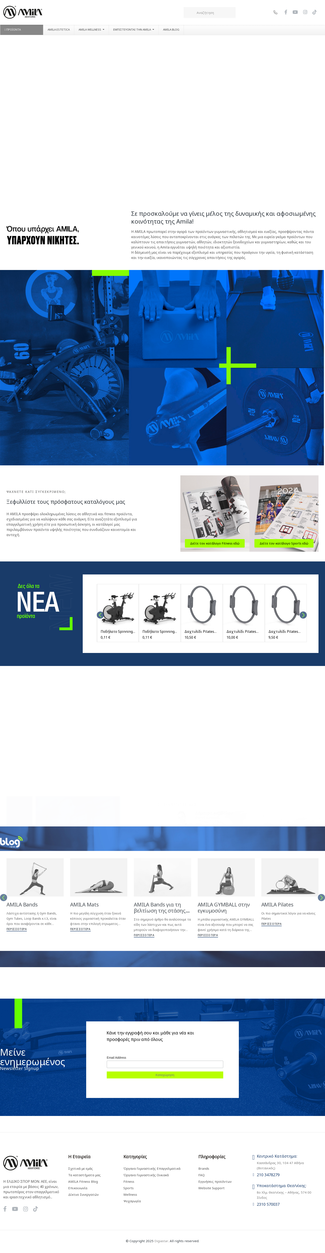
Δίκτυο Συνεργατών (83, 1194)
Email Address (116, 1057)
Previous (100, 615)
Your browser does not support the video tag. (162, 116)
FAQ (201, 1175)
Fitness (128, 1181)
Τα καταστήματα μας (84, 1175)
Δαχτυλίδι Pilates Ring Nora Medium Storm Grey (241, 632)
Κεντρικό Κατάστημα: (277, 1156)
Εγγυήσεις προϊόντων (215, 1181)
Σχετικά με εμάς (80, 1168)
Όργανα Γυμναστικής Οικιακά (146, 1175)
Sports (128, 1188)
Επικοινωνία (77, 1188)
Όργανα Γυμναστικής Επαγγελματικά (151, 1168)
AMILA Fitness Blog (83, 1181)
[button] (215, 543)
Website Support (211, 1188)
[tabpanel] (118, 615)
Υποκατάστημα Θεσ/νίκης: (281, 1185)
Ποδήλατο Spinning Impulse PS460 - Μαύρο (117, 632)
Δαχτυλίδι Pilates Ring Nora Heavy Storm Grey (199, 632)
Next (303, 615)
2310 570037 (268, 1204)
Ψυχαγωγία (132, 1201)
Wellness (130, 1194)
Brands (203, 1168)
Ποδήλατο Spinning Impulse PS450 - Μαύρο (158, 632)
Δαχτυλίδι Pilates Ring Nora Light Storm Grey (283, 632)
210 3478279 (268, 1174)
